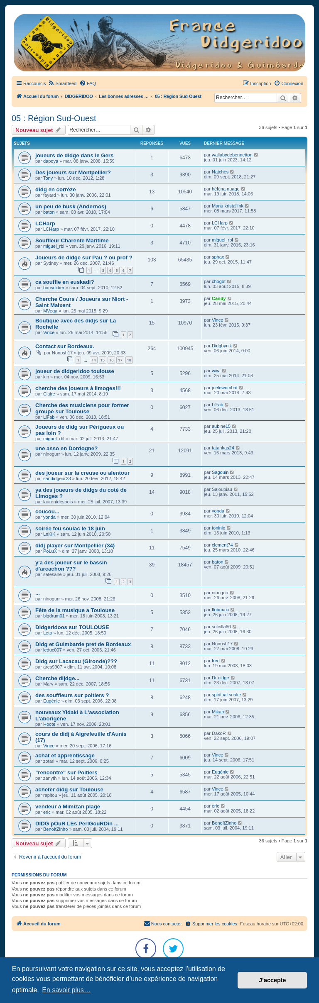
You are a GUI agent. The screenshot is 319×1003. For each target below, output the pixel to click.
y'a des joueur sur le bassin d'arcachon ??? (71, 565)
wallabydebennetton (232, 154)
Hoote (49, 724)
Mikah (218, 711)
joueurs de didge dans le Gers (74, 155)
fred (216, 660)
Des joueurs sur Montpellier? (73, 172)
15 (103, 360)
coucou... (47, 511)
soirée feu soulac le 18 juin (70, 528)
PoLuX (50, 551)
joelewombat (225, 387)
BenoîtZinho (55, 829)
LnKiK (49, 534)
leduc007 (52, 649)
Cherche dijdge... (57, 678)
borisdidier (53, 287)
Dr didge (220, 677)
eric (47, 812)
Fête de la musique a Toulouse (75, 610)
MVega (50, 310)
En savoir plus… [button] (66, 989)
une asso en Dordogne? (66, 448)
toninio (218, 527)
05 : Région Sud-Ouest (54, 118)
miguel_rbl (53, 246)
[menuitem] (62, 83)
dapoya (50, 161)
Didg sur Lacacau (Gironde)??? (76, 661)
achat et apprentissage (65, 755)
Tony (48, 178)
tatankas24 (223, 447)
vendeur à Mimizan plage (67, 806)
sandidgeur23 (57, 478)
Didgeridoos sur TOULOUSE (72, 627)
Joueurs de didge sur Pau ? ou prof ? (84, 257)
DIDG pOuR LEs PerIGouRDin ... (77, 823)
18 (129, 360)
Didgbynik (222, 345)
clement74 (222, 544)
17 (120, 360)
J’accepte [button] (272, 980)
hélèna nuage (226, 188)
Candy (219, 298)
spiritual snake (226, 694)
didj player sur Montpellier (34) (75, 545)
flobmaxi (220, 609)
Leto (47, 632)
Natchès (220, 171)
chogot (219, 281)
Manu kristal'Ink (227, 205)
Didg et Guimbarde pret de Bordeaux (83, 644)
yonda (49, 517)
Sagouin (220, 472)
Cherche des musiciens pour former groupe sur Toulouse (82, 408)
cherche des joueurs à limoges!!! (78, 388)
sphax (218, 256)
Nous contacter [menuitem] (163, 923)
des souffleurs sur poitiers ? (72, 695)
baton (49, 212)
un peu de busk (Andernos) (70, 206)
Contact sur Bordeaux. (64, 346)
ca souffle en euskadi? (64, 282)
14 (93, 360)
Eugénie (51, 700)
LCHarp (45, 223)
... (37, 593)
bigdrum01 (54, 615)
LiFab (49, 417)
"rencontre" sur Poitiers (66, 772)
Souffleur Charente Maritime (72, 240)
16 (111, 360)
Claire (49, 393)
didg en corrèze (55, 189)
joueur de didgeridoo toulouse (74, 371)
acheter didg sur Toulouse (69, 789)
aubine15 (221, 426)
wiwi (216, 370)
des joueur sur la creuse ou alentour (82, 473)
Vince (48, 332)
